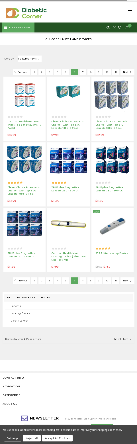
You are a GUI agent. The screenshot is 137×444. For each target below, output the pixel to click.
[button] (68, 339)
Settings (12, 438)
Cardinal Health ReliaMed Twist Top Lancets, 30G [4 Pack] (24, 124)
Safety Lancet (19, 320)
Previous (20, 71)
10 (107, 72)
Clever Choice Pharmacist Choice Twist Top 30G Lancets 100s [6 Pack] (24, 190)
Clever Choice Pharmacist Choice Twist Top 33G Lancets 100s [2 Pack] (68, 124)
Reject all (32, 438)
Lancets (16, 305)
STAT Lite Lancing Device (111, 253)
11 (116, 72)
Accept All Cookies (57, 438)
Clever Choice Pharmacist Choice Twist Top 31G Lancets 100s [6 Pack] (112, 124)
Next (128, 71)
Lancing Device (20, 313)
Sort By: (9, 58)
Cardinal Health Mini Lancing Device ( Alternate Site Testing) (68, 256)
